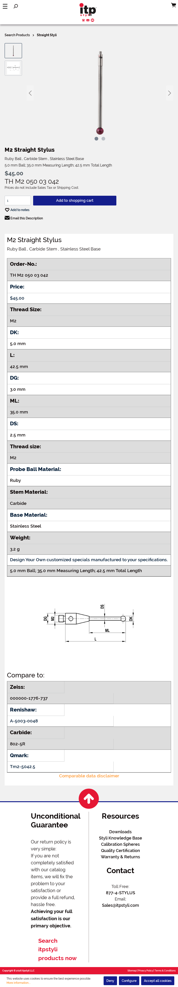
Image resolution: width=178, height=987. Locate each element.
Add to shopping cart (74, 200)
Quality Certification (120, 850)
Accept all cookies (158, 981)
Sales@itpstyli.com (120, 905)
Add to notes (17, 209)
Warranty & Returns (120, 856)
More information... (18, 982)
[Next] (169, 93)
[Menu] (5, 6)
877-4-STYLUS (120, 892)
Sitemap (132, 970)
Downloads (120, 831)
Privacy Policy (145, 970)
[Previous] (30, 93)
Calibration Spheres (120, 844)
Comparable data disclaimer (89, 776)
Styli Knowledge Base (120, 838)
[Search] (15, 6)
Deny (110, 981)
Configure (129, 981)
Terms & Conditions (165, 970)
